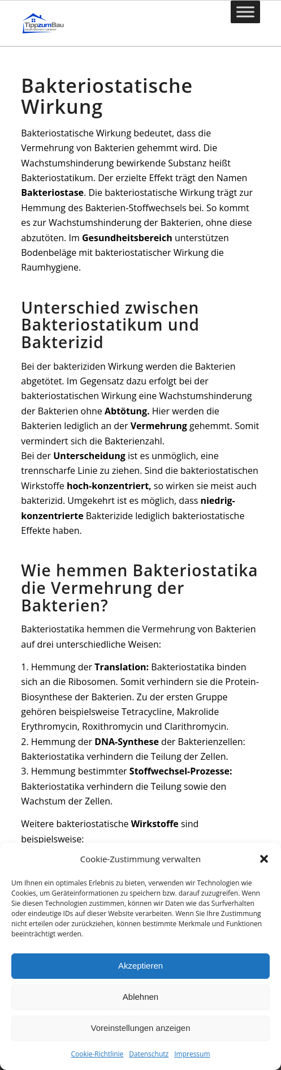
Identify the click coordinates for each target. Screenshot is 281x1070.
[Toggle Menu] (245, 11)
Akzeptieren (140, 965)
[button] (264, 858)
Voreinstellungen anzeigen (141, 1028)
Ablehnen (140, 996)
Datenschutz (148, 1054)
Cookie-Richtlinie (97, 1054)
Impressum (192, 1054)
